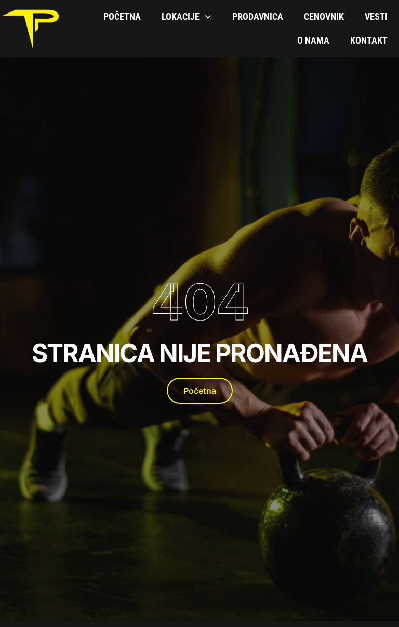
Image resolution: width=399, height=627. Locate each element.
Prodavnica (257, 16)
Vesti (376, 16)
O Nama (313, 40)
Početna (122, 16)
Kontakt (369, 40)
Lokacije (186, 16)
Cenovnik (324, 16)
